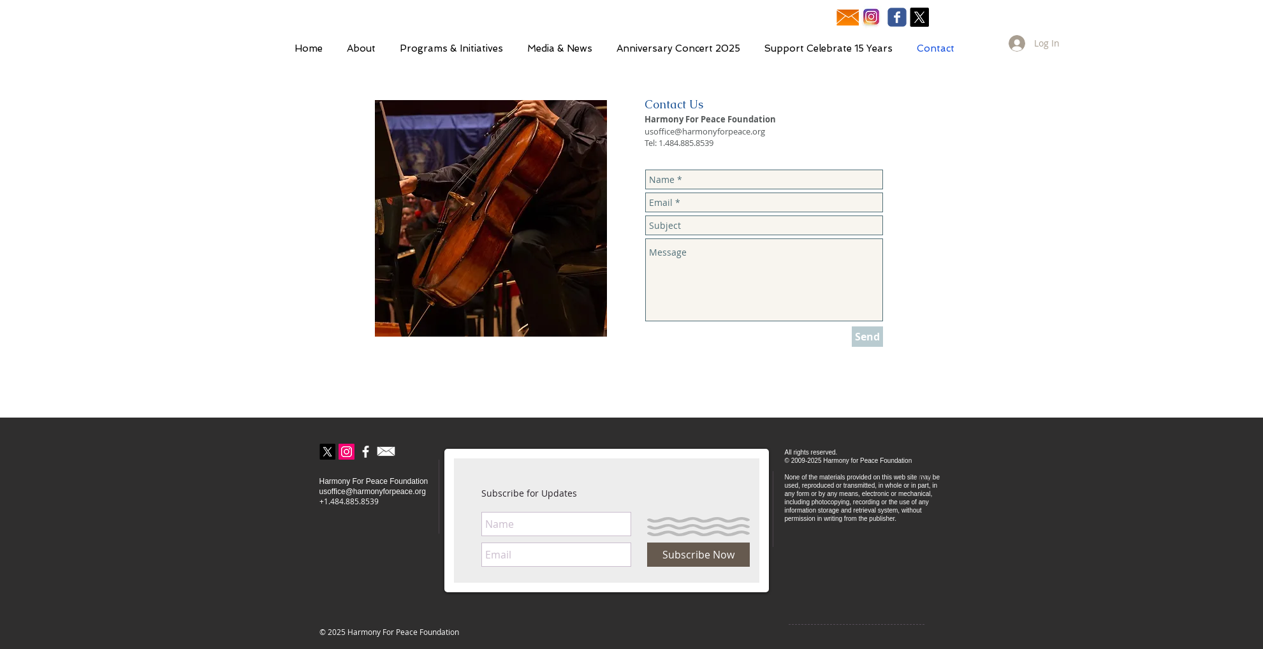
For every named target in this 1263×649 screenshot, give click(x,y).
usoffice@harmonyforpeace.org (705, 131)
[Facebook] (366, 452)
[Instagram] (346, 452)
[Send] (867, 336)
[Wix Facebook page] (897, 17)
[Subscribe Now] (698, 555)
